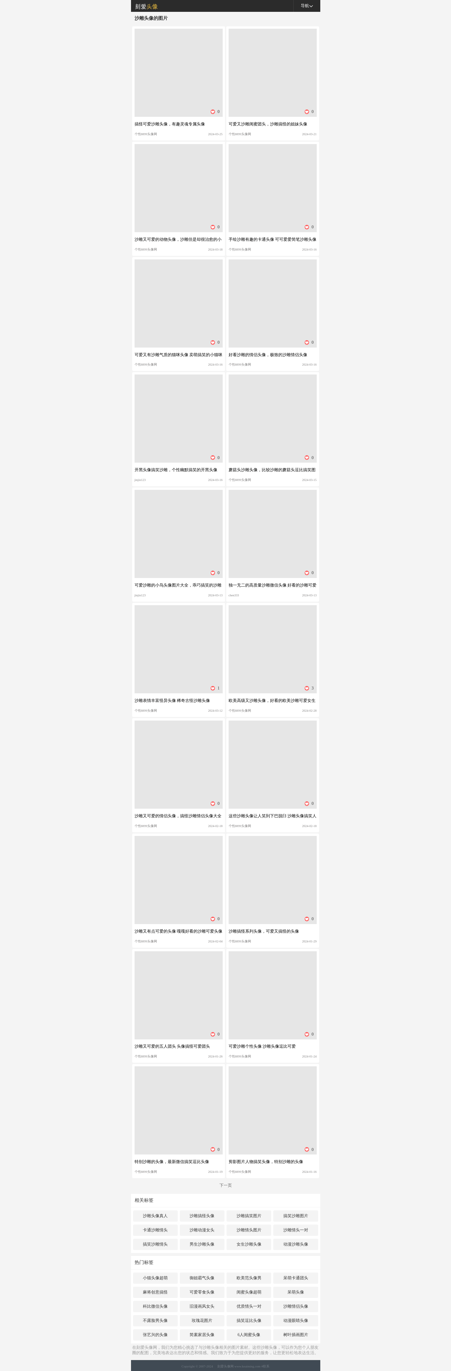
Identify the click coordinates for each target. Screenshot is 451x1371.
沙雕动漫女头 (202, 1230)
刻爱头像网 (144, 6)
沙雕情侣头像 (295, 1306)
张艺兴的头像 (155, 1335)
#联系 (265, 1366)
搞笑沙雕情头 (155, 1244)
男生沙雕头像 (202, 1244)
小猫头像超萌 (155, 1278)
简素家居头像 (202, 1335)
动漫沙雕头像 (295, 1244)
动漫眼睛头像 (295, 1320)
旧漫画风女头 (202, 1306)
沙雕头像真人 (155, 1216)
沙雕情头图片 (249, 1230)
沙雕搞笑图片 (249, 1216)
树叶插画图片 (295, 1335)
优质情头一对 (249, 1306)
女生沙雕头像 (249, 1244)
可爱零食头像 (202, 1292)
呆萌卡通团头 (295, 1278)
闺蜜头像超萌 (249, 1292)
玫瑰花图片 (202, 1320)
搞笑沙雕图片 (295, 1216)
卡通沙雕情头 (155, 1230)
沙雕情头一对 (295, 1230)
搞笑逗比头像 (249, 1320)
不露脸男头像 (155, 1320)
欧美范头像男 (249, 1278)
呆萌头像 (295, 1292)
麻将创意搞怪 (155, 1292)
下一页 (225, 1185)
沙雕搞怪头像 (202, 1216)
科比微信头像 (155, 1306)
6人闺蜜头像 (248, 1335)
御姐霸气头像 (202, 1278)
